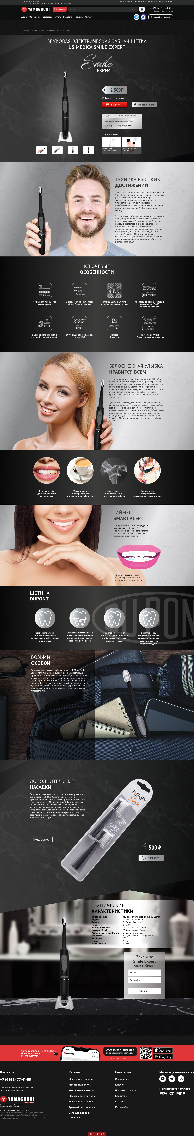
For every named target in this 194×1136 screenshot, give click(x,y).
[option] (41, 150)
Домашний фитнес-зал (160, 17)
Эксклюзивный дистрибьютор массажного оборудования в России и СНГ (146, 1)
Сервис (79, 17)
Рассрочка (68, 17)
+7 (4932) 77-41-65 (15, 1079)
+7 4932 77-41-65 (160, 8)
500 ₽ (155, 847)
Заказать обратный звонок (163, 11)
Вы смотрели (97, 1134)
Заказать (144, 991)
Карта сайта (121, 1107)
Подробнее (41, 839)
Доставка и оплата (52, 17)
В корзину (153, 858)
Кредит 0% (121, 1096)
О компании (35, 17)
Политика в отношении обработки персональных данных (17, 1089)
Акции (24, 17)
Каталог (119, 1084)
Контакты (89, 17)
